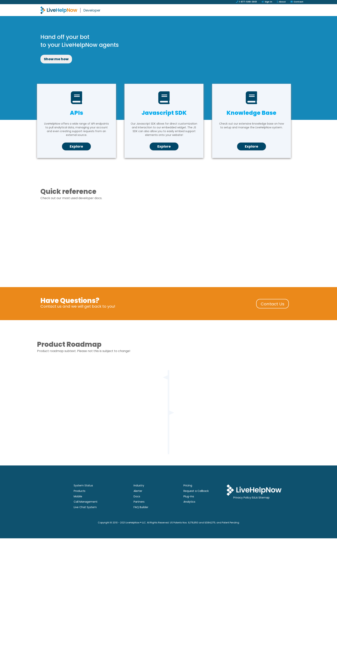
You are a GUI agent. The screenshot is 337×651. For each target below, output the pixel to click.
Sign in (267, 1)
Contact (297, 1)
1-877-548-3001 (246, 1)
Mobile (78, 506)
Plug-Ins (188, 506)
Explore (76, 156)
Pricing (187, 495)
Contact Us (272, 314)
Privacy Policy (242, 507)
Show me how (129, 59)
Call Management (85, 511)
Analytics (189, 511)
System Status (83, 495)
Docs (137, 506)
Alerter (138, 500)
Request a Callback (196, 500)
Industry (139, 495)
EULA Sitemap (261, 507)
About (281, 1)
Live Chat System (85, 517)
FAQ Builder (141, 517)
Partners (139, 511)
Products (79, 500)
